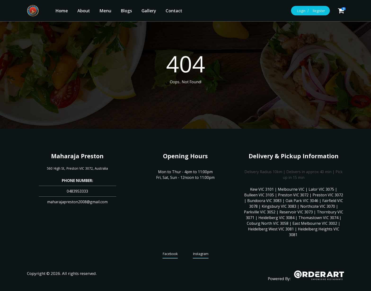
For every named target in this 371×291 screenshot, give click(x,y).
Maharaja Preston (77, 156)
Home (61, 10)
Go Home (185, 94)
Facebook (170, 254)
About (83, 10)
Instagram (200, 254)
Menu (105, 10)
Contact (174, 10)
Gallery (148, 10)
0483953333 (77, 191)
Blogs (126, 10)
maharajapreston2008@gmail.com (77, 201)
